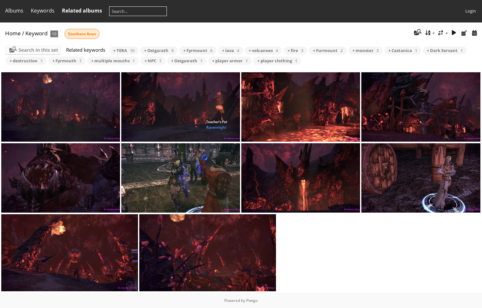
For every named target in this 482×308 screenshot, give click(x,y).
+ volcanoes (263, 50)
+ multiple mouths (113, 61)
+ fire (295, 50)
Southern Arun (82, 34)
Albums (14, 10)
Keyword (36, 33)
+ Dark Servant (445, 50)
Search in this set (38, 50)
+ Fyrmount (197, 50)
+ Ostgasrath (186, 61)
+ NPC (152, 61)
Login (470, 11)
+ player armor (230, 61)
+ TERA (123, 50)
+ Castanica (402, 50)
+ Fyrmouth (67, 61)
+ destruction (26, 61)
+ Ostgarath (159, 50)
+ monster (365, 50)
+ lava (230, 50)
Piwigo (252, 300)
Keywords (43, 10)
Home (13, 33)
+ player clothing (277, 61)
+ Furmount (328, 50)
